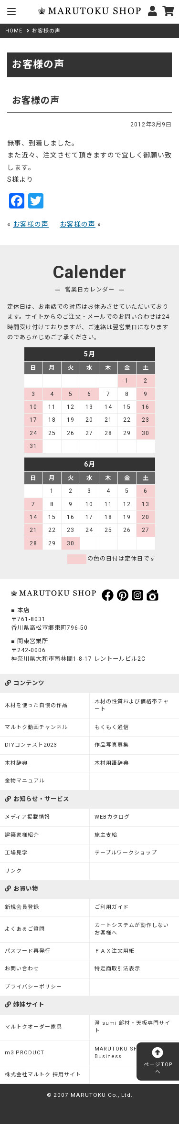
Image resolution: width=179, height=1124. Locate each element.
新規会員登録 (22, 907)
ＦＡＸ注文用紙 (115, 951)
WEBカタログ (112, 817)
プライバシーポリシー (33, 987)
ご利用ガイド (112, 907)
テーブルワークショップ (126, 853)
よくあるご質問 (25, 929)
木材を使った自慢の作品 (36, 705)
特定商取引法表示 (117, 969)
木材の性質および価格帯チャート (132, 705)
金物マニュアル (25, 781)
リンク (13, 871)
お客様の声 (31, 224)
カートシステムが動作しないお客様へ (132, 929)
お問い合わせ (22, 969)
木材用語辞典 (112, 763)
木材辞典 (16, 763)
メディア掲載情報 (27, 817)
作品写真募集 (112, 745)
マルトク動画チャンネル (36, 727)
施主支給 (106, 835)
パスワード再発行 (28, 951)
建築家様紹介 (22, 835)
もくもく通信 (112, 727)
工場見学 (16, 853)
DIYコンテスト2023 (31, 745)
